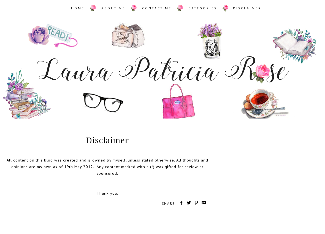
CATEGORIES (202, 8)
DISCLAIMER (247, 8)
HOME (78, 8)
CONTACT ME (157, 8)
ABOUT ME (113, 8)
